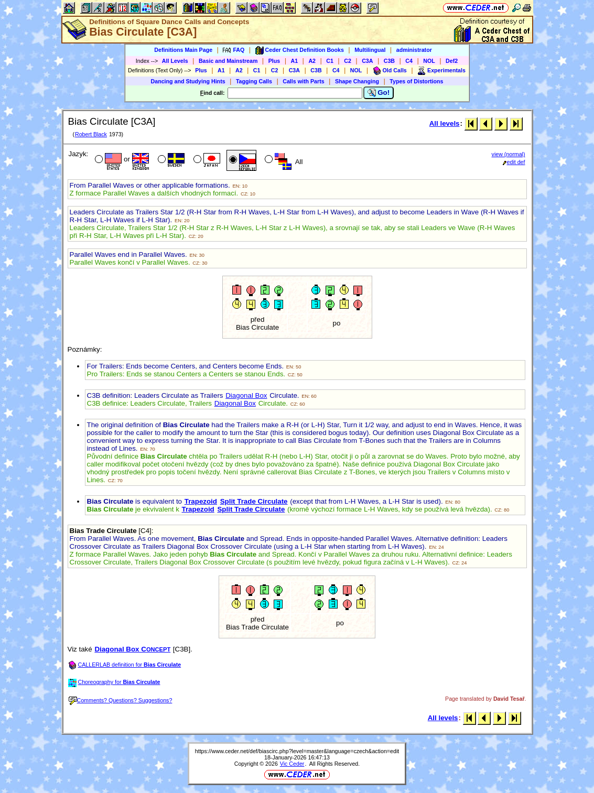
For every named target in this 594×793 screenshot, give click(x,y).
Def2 (452, 61)
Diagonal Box (246, 395)
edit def (514, 162)
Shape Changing (357, 81)
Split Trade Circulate (254, 501)
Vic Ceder (292, 764)
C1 (329, 61)
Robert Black (91, 134)
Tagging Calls (254, 81)
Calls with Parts (303, 81)
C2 (347, 61)
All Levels (175, 61)
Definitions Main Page (183, 50)
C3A (367, 61)
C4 (409, 61)
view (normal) (508, 154)
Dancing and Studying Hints (188, 81)
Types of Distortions (416, 81)
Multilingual (369, 50)
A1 (294, 61)
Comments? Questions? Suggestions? (120, 700)
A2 (312, 61)
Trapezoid (201, 501)
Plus (274, 61)
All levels (444, 123)
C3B (389, 61)
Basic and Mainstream (228, 61)
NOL (429, 61)
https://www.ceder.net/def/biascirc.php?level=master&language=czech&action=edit (297, 751)
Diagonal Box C (132, 649)
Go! (379, 93)
